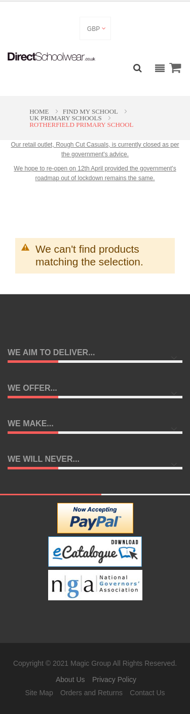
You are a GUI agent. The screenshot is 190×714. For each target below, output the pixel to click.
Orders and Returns (91, 693)
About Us (70, 679)
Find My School (91, 111)
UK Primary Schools (66, 118)
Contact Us (147, 693)
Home (40, 111)
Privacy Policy (114, 679)
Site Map (39, 693)
